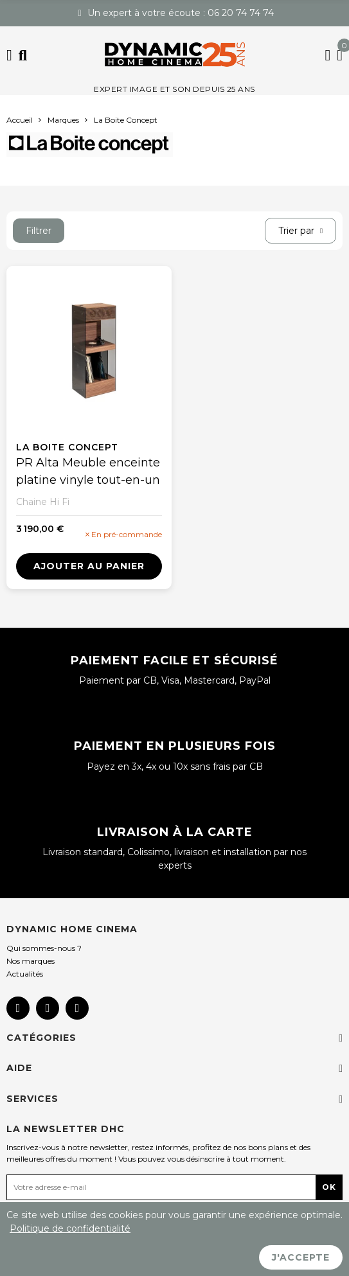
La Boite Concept (67, 447)
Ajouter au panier (89, 566)
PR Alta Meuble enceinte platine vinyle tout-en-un (88, 471)
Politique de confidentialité (70, 1228)
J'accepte (301, 1257)
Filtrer (38, 230)
